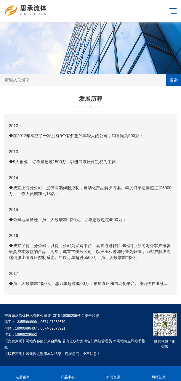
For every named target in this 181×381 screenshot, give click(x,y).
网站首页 (158, 373)
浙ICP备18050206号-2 (66, 316)
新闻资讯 (113, 373)
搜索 (173, 79)
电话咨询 (22, 373)
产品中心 (68, 373)
